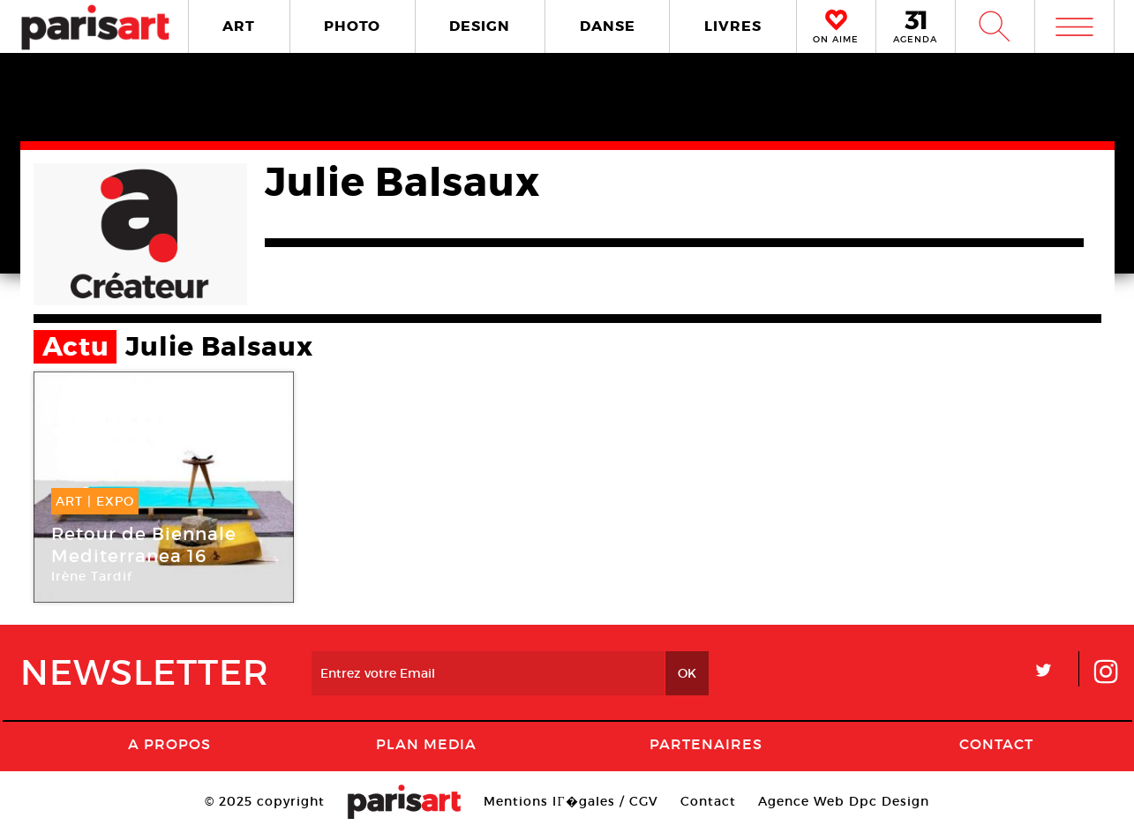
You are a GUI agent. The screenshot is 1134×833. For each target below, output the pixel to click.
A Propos (169, 744)
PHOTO (352, 26)
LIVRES (733, 26)
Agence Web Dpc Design (843, 801)
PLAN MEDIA (426, 744)
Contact (996, 744)
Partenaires (706, 744)
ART (238, 26)
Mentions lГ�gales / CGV (570, 801)
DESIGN (479, 26)
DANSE (607, 26)
